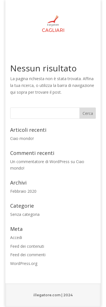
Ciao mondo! (22, 138)
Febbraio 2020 (23, 191)
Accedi (16, 237)
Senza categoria (25, 214)
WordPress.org (23, 263)
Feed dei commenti (28, 254)
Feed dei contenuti (27, 246)
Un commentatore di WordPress (40, 161)
